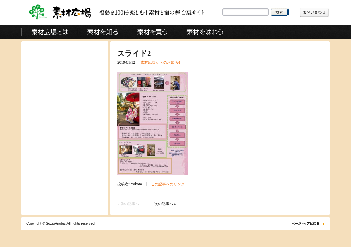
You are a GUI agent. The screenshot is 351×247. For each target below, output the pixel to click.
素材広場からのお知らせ (161, 62)
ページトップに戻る (307, 223)
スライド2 (134, 53)
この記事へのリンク (168, 184)
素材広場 (104, 12)
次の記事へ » (165, 204)
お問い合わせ (314, 12)
